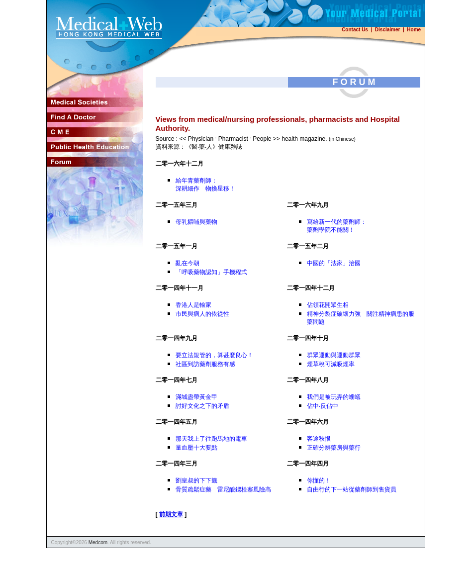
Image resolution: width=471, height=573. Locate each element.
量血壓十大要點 (196, 447)
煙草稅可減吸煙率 (331, 364)
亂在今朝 (187, 263)
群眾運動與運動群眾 (334, 355)
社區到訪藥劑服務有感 (205, 364)
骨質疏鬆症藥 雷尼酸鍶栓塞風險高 (223, 489)
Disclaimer (387, 29)
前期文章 (171, 514)
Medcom (98, 542)
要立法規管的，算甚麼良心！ (214, 355)
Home (414, 29)
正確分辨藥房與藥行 (334, 447)
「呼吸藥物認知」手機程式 (211, 272)
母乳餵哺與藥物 (196, 221)
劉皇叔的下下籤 (196, 480)
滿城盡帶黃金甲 (196, 396)
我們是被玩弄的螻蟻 (334, 396)
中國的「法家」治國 (334, 263)
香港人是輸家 (193, 304)
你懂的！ (319, 480)
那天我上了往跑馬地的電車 (211, 438)
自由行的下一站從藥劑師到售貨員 (351, 489)
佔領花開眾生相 (328, 304)
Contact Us (355, 29)
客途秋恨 (319, 438)
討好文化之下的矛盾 (202, 405)
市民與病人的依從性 (202, 313)
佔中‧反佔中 (322, 405)
